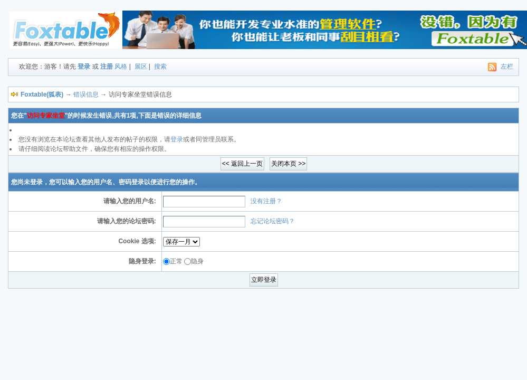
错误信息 (86, 94)
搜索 (160, 66)
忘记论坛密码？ (273, 221)
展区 (141, 66)
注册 (106, 66)
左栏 (507, 66)
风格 (120, 66)
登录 (84, 66)
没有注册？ (266, 201)
